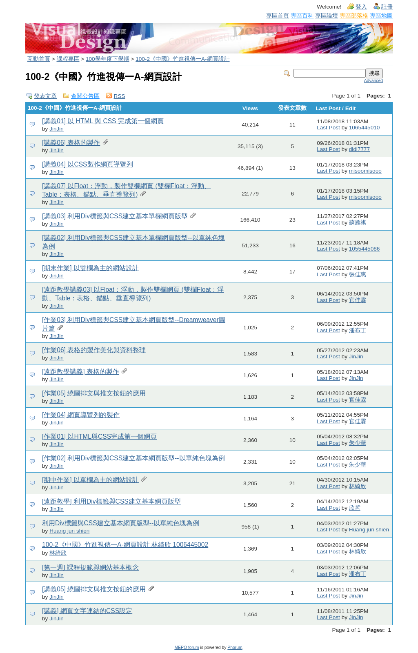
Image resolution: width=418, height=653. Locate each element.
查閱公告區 (85, 96)
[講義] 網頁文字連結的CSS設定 (87, 610)
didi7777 (359, 149)
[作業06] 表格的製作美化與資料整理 (94, 349)
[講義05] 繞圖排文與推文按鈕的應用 (94, 589)
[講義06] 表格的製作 (71, 142)
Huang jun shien (69, 531)
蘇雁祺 (357, 223)
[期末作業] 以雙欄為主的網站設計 (90, 267)
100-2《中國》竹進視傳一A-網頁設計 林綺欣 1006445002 (125, 544)
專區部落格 (354, 15)
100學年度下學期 (107, 59)
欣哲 (354, 508)
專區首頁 (277, 15)
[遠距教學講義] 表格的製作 (80, 371)
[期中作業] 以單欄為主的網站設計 (90, 479)
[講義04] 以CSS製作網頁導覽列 (87, 164)
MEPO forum (186, 647)
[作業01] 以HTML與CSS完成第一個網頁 (99, 436)
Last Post (328, 127)
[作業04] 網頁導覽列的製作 (81, 414)
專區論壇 (326, 15)
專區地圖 (381, 15)
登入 (361, 7)
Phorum (234, 647)
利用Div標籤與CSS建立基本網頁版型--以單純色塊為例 (120, 523)
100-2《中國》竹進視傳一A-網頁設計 (182, 59)
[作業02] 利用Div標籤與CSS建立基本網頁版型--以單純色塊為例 (133, 458)
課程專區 (68, 59)
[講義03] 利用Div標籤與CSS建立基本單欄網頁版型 (115, 216)
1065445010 (364, 127)
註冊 (387, 7)
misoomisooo (365, 171)
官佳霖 (357, 300)
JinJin (56, 129)
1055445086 (364, 249)
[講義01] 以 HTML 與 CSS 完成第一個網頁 (103, 121)
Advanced (373, 80)
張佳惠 (357, 274)
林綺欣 (357, 486)
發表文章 (45, 96)
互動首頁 (38, 59)
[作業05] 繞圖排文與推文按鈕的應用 (94, 393)
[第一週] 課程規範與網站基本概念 (90, 567)
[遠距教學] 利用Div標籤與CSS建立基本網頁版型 (111, 501)
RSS (119, 96)
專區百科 (302, 15)
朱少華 (357, 443)
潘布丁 (357, 330)
